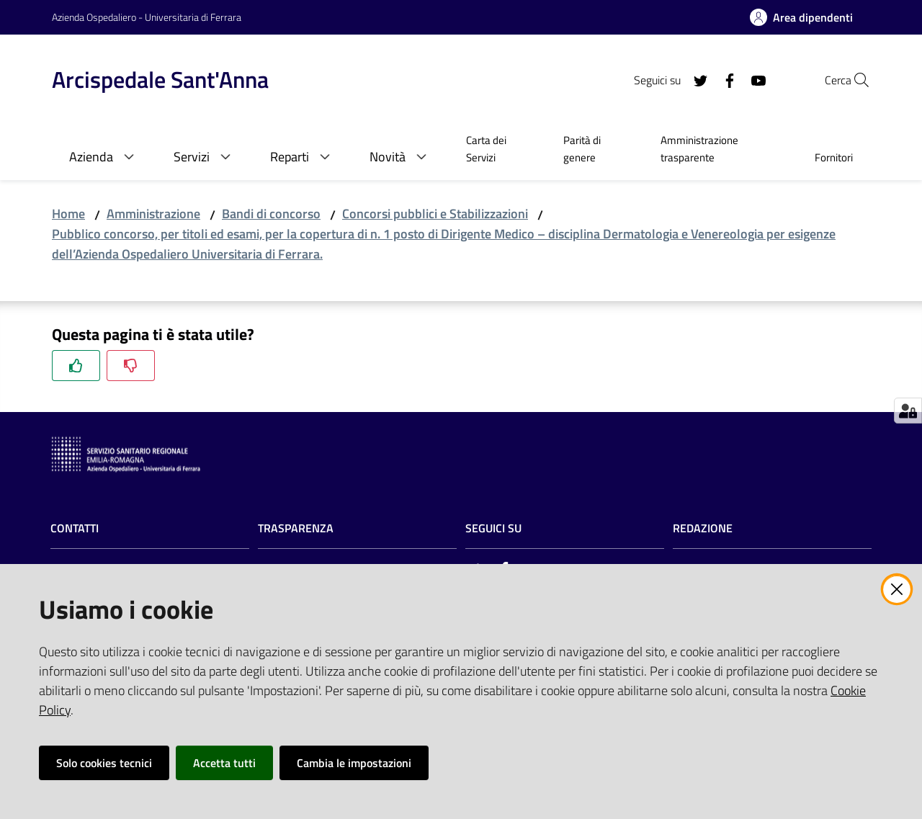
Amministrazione (153, 213)
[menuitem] (497, 150)
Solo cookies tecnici (104, 762)
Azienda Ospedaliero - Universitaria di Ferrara (146, 16)
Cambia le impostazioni (354, 762)
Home (68, 213)
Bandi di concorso (271, 213)
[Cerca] (853, 80)
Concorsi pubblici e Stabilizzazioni (435, 213)
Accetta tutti (224, 762)
